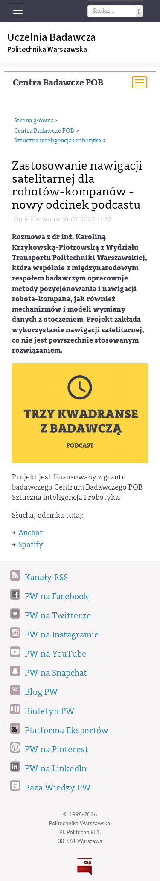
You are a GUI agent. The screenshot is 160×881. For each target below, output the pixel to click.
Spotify (30, 544)
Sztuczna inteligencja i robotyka (57, 140)
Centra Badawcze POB (58, 82)
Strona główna (34, 121)
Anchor (30, 532)
